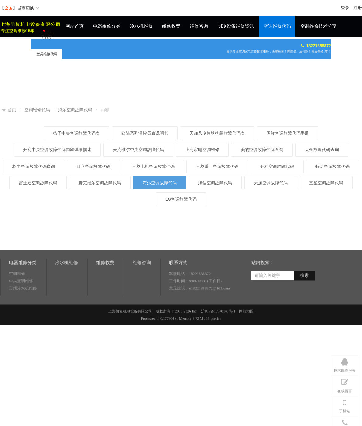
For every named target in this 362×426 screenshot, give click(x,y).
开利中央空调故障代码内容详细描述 (57, 203)
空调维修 (17, 291)
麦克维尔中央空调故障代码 (138, 203)
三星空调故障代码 (326, 236)
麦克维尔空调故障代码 (99, 236)
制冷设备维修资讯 (236, 26)
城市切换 (28, 7)
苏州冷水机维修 (23, 305)
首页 (12, 160)
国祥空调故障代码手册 (287, 187)
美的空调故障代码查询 (262, 203)
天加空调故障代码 (271, 236)
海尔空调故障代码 (75, 160)
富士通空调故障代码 (38, 236)
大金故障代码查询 (322, 203)
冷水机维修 (141, 26)
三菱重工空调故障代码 (217, 220)
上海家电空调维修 (202, 203)
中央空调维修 (21, 298)
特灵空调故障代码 (332, 220)
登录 (345, 7)
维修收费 (171, 26)
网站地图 (246, 329)
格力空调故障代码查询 (33, 220)
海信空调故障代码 (215, 236)
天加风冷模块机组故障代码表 (217, 187)
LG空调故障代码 (181, 253)
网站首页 (74, 26)
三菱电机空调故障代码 (153, 220)
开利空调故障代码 (277, 220)
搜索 (304, 293)
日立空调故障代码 (93, 220)
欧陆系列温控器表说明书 (144, 187)
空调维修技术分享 (318, 26)
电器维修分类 (106, 26)
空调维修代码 (277, 26)
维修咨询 (199, 26)
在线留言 (345, 413)
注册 (357, 7)
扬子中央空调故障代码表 (76, 187)
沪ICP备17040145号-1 (218, 329)
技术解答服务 (345, 393)
